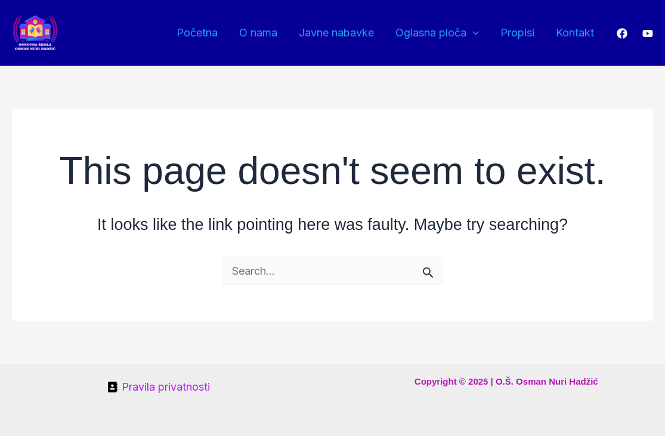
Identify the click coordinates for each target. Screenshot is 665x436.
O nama (258, 32)
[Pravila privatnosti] (158, 387)
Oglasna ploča (437, 33)
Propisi (517, 32)
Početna (197, 32)
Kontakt (575, 32)
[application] (472, 33)
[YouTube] (647, 33)
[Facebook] (622, 33)
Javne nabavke (336, 32)
